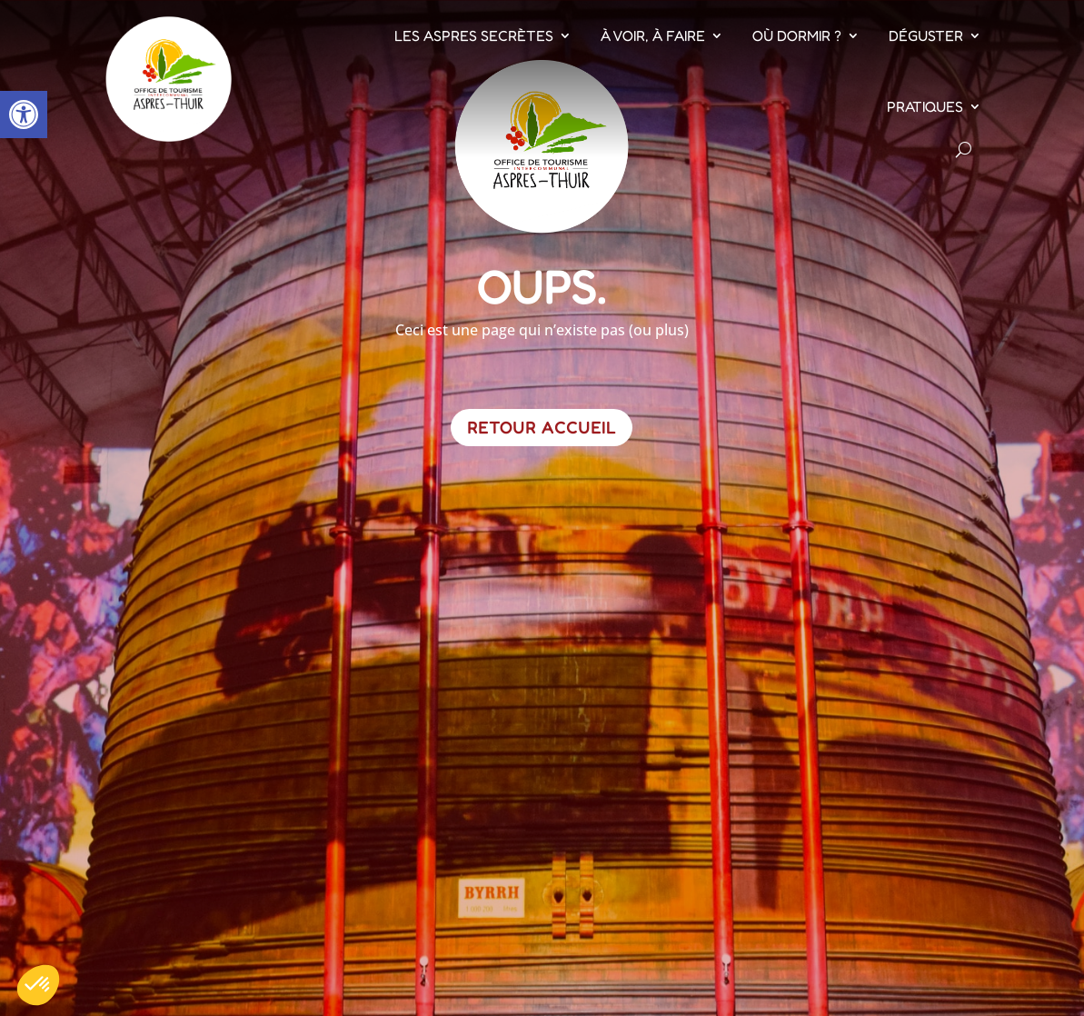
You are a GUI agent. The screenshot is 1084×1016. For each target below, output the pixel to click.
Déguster (926, 35)
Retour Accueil (541, 427)
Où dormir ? (796, 35)
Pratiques (925, 106)
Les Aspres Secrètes (473, 35)
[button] (23, 114)
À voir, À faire (653, 35)
